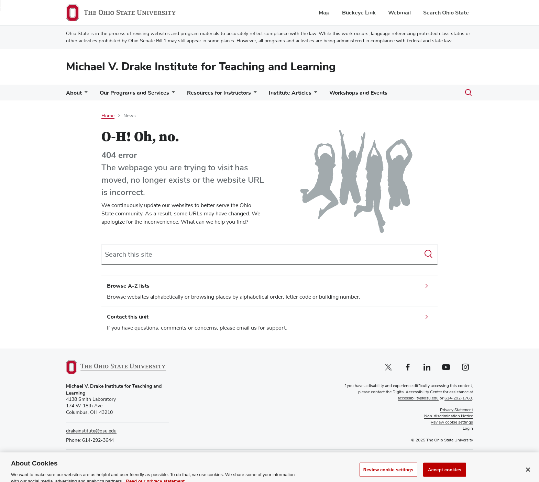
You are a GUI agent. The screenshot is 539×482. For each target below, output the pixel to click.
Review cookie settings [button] (452, 422)
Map (324, 13)
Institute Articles (290, 93)
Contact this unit (127, 317)
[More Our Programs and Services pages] (172, 94)
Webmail (399, 13)
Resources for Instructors (219, 93)
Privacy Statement (456, 410)
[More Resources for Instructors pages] (253, 94)
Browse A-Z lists (128, 286)
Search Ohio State (446, 13)
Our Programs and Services (134, 93)
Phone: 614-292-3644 (90, 440)
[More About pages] (84, 94)
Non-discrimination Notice (448, 416)
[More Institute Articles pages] (314, 94)
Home (107, 116)
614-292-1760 (458, 398)
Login (468, 429)
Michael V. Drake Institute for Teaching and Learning (201, 66)
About (74, 93)
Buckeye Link (359, 13)
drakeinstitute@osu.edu (91, 431)
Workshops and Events (358, 93)
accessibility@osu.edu (418, 398)
